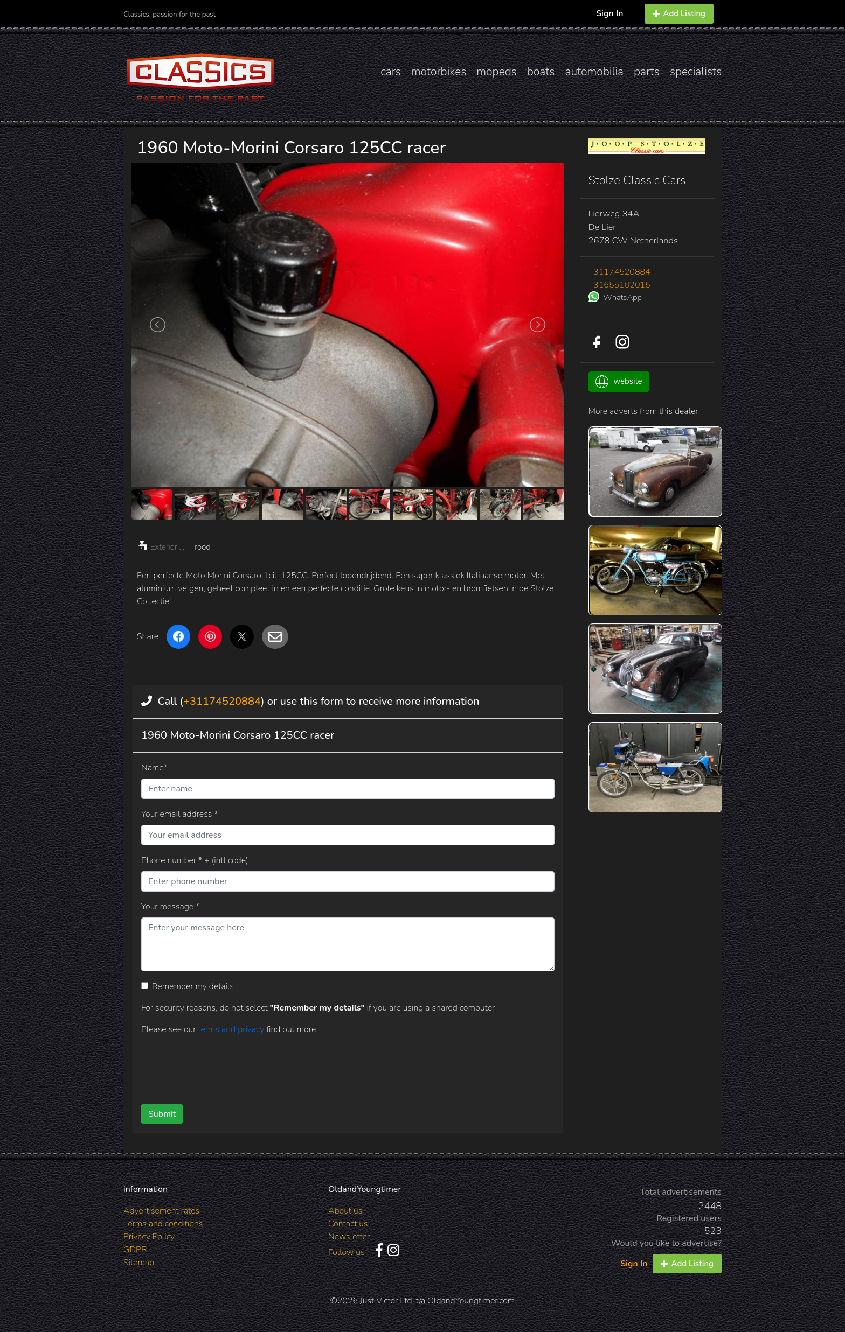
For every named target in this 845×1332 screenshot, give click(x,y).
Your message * (170, 907)
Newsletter (349, 1237)
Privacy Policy (149, 1237)
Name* (154, 768)
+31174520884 (222, 701)
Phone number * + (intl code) (194, 860)
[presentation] (330, 1065)
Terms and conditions (163, 1224)
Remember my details (193, 986)
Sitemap (138, 1262)
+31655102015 (619, 285)
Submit (162, 1114)
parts (647, 71)
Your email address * (179, 814)
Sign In (609, 13)
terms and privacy (232, 1029)
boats (541, 71)
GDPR (135, 1250)
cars (390, 71)
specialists (696, 71)
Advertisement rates (161, 1211)
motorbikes (438, 71)
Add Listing (679, 13)
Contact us (348, 1224)
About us (345, 1211)
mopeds (496, 71)
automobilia (594, 71)
